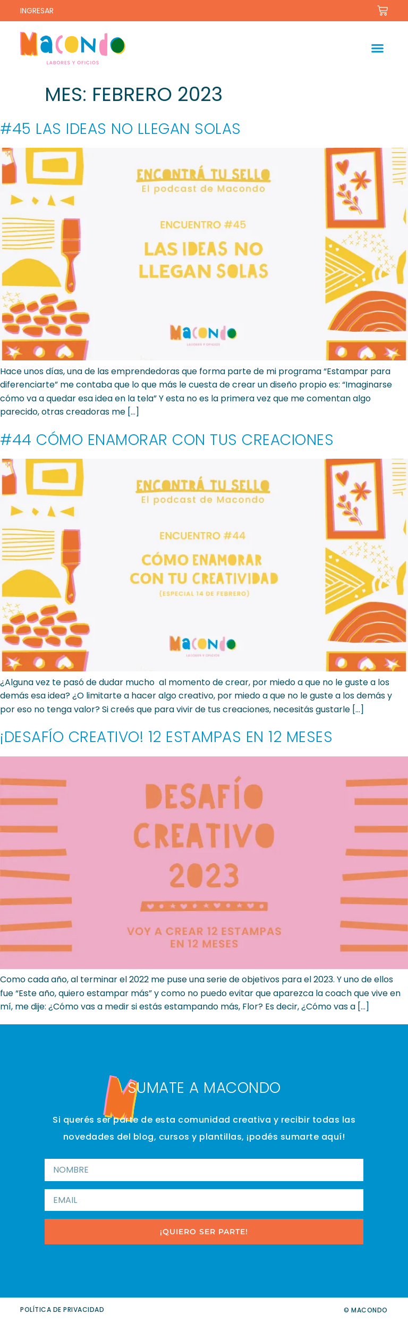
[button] (378, 48)
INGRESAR (37, 10)
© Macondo (366, 1310)
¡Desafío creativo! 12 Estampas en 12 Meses (166, 737)
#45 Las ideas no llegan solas (120, 129)
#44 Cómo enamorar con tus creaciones (167, 440)
